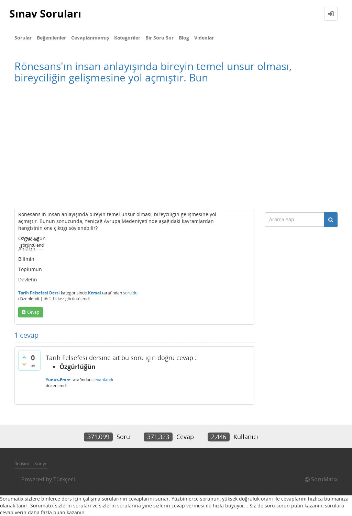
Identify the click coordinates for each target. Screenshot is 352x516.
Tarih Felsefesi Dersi (39, 293)
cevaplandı (102, 380)
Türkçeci (64, 479)
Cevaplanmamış (90, 37)
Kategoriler (127, 37)
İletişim (21, 463)
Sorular (23, 37)
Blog (184, 37)
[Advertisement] (176, 150)
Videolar (204, 37)
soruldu (130, 293)
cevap (33, 312)
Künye (40, 463)
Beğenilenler (51, 37)
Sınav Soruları (45, 14)
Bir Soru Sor (159, 37)
